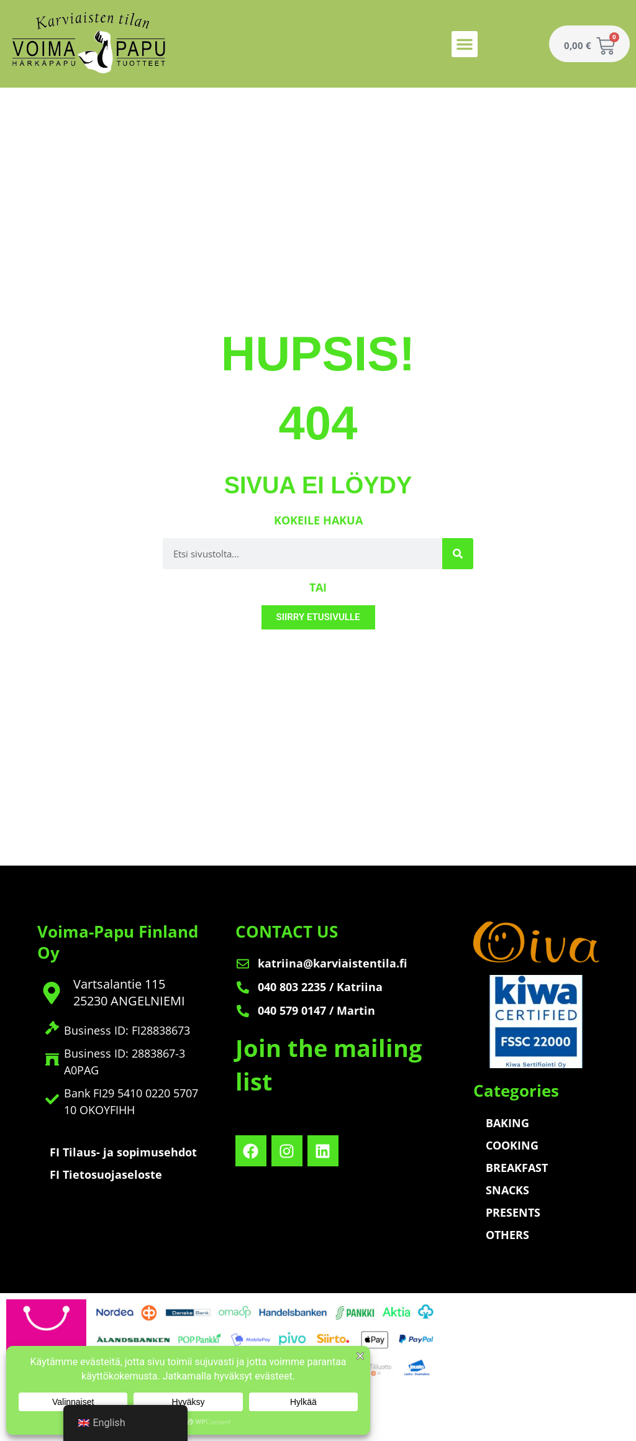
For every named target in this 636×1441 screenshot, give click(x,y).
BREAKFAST (517, 1167)
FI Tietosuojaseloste (106, 1174)
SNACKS (507, 1190)
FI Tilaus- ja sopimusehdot (123, 1152)
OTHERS (507, 1234)
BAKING (507, 1122)
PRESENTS (513, 1212)
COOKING (512, 1145)
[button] (465, 44)
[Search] (457, 553)
